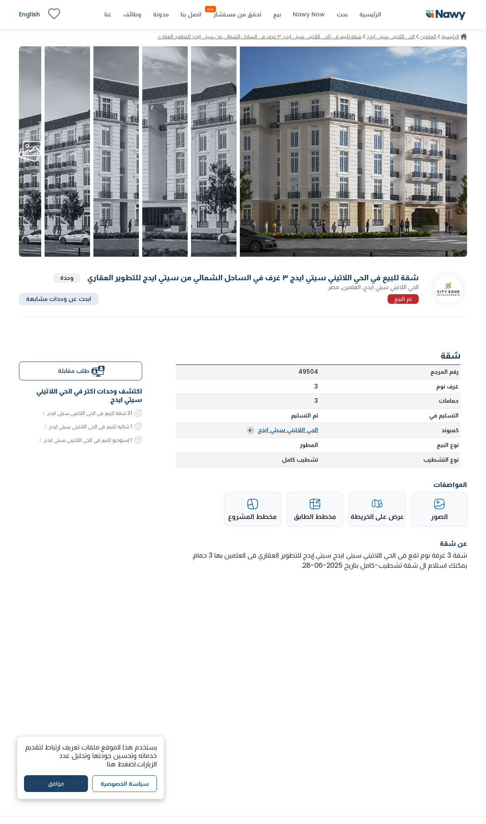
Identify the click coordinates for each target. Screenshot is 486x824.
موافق (56, 783)
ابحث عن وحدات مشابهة (58, 299)
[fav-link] (54, 14)
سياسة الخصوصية (125, 783)
